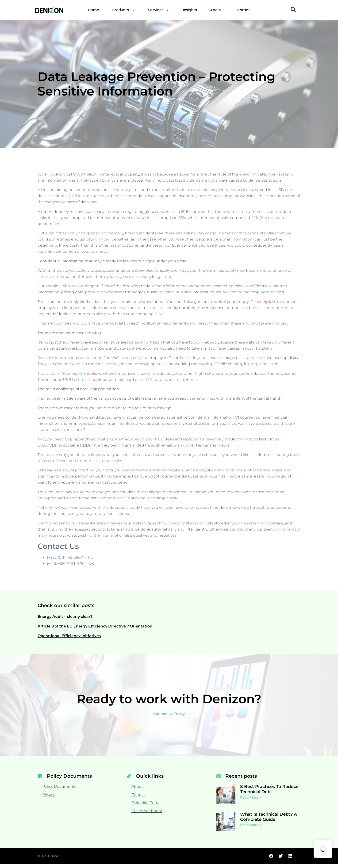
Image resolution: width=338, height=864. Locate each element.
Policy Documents (59, 786)
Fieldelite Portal (145, 802)
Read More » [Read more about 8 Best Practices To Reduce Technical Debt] (250, 797)
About (215, 10)
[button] (293, 9)
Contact (242, 10)
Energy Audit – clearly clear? (65, 616)
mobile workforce (100, 373)
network (191, 523)
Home (93, 10)
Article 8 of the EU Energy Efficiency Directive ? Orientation (95, 626)
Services (159, 10)
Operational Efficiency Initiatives (69, 636)
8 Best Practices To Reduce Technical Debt (269, 789)
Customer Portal (146, 811)
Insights (190, 10)
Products (123, 10)
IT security (259, 301)
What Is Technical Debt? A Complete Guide (268, 817)
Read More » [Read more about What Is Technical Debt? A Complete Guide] (250, 825)
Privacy (48, 794)
